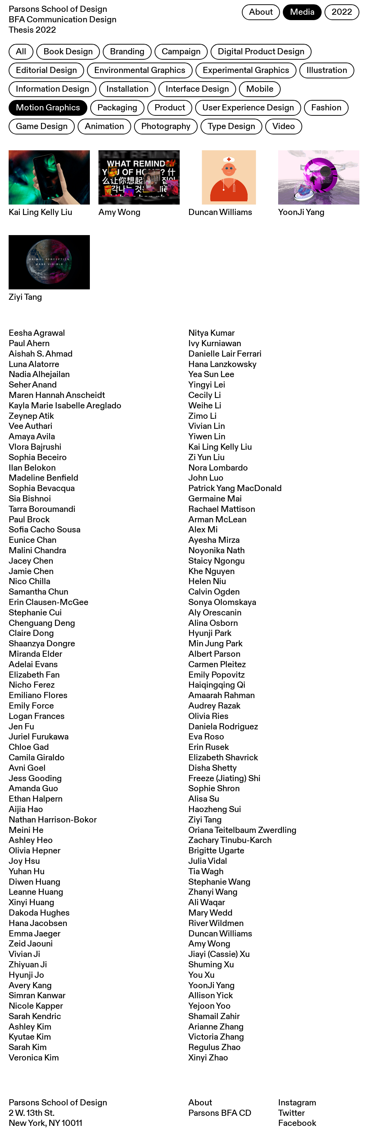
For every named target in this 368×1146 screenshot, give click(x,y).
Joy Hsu (24, 861)
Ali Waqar (206, 902)
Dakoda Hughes (39, 913)
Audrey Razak (214, 706)
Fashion (326, 107)
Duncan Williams (220, 934)
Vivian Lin (206, 426)
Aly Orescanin (215, 613)
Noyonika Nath (216, 550)
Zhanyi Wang (213, 892)
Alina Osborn (213, 623)
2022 (342, 12)
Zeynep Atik (31, 416)
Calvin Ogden (214, 592)
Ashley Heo (31, 840)
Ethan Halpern (36, 799)
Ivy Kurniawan (214, 343)
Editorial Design (46, 70)
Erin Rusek (208, 747)
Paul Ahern (29, 343)
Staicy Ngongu (216, 561)
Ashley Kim (30, 1027)
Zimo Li (202, 416)
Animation (104, 126)
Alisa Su (203, 799)
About (261, 12)
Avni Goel (27, 768)
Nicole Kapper (36, 1006)
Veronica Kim (34, 1058)
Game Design (42, 126)
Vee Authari (30, 426)
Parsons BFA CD (220, 1113)
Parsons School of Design (58, 1102)
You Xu (201, 975)
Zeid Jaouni (31, 944)
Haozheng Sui (214, 809)
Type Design (231, 126)
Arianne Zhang (216, 1027)
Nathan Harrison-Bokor (53, 820)
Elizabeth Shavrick (223, 757)
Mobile (259, 89)
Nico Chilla (29, 581)
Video (283, 126)
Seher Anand (33, 385)
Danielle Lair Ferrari (225, 354)
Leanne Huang (36, 892)
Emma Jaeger (34, 934)
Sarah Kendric (35, 1016)
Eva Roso (206, 737)
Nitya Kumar (211, 333)
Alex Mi (203, 529)
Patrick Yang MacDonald (235, 488)
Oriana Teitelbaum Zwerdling (242, 830)
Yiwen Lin (206, 436)
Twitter (291, 1113)
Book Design (68, 51)
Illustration (327, 70)
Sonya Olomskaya (222, 602)
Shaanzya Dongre (42, 643)
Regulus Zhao (214, 1047)
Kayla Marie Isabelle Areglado (65, 405)
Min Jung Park (215, 643)
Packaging (117, 107)
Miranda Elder (35, 654)
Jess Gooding (35, 778)
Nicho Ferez (32, 685)
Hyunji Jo (26, 975)
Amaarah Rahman (221, 695)
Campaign (181, 51)
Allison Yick (210, 995)
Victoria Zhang (216, 1037)
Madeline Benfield (43, 478)
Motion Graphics (48, 107)
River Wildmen (216, 923)
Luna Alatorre (34, 364)
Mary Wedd (210, 913)
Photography (165, 126)
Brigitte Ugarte (216, 850)
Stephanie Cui (35, 613)
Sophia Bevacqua (42, 488)
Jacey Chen (31, 561)
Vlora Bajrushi (35, 447)
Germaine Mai (215, 499)
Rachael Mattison (221, 509)
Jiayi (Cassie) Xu (219, 954)
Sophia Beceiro (38, 457)
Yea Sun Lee (211, 374)
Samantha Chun (38, 592)
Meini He (26, 830)
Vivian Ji (24, 954)
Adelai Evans (33, 664)
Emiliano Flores (38, 695)
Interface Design (197, 89)
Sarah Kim (28, 1047)
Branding (127, 51)
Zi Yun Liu (206, 457)
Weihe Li (204, 405)
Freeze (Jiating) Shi (224, 778)
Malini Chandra (37, 550)
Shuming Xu (211, 964)
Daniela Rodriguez (223, 726)
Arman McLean (217, 519)
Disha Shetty (212, 768)
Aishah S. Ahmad (41, 354)
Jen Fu (21, 726)
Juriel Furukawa (39, 737)
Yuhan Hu (27, 871)
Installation (127, 89)
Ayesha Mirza (214, 540)
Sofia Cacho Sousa (44, 529)
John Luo (206, 478)
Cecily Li (204, 395)
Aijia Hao (26, 809)
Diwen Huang (34, 882)
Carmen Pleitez (217, 664)
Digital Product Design (261, 51)
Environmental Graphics (139, 70)
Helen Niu (207, 581)
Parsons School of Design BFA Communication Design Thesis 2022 (62, 20)
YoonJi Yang (211, 985)
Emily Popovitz (216, 675)
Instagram (297, 1102)
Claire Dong (31, 633)
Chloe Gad (29, 747)
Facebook (297, 1123)
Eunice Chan (32, 540)
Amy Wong (209, 944)
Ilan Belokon (32, 468)
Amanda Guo (33, 788)
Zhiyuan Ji (28, 964)
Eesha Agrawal (37, 333)
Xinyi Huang (31, 902)
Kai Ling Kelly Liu (220, 447)
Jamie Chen (31, 571)
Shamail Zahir (214, 1016)
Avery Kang (30, 985)
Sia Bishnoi (30, 499)
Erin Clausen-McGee (48, 602)
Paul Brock (29, 519)
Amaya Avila (32, 436)
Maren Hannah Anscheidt (57, 395)
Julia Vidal (207, 861)
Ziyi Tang (205, 820)
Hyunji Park (209, 633)
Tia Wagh (206, 871)
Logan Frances (37, 716)
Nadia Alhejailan (39, 374)
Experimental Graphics (246, 70)
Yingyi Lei (206, 385)
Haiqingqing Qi (216, 685)
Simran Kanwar (37, 995)
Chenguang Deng (42, 623)
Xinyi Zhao (208, 1058)
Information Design (52, 89)
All (21, 51)
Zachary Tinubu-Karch (230, 840)
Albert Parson (214, 654)
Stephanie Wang (219, 882)
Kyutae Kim (30, 1037)
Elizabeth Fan (34, 675)
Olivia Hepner (34, 850)
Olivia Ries (208, 716)
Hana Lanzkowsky (222, 364)
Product (170, 107)
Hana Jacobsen (38, 923)
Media (302, 12)
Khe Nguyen (211, 571)
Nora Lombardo (218, 468)
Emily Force (31, 706)
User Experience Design (248, 107)
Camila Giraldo (37, 757)
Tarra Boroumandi (42, 509)
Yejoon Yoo (209, 1006)
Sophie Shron (214, 788)
